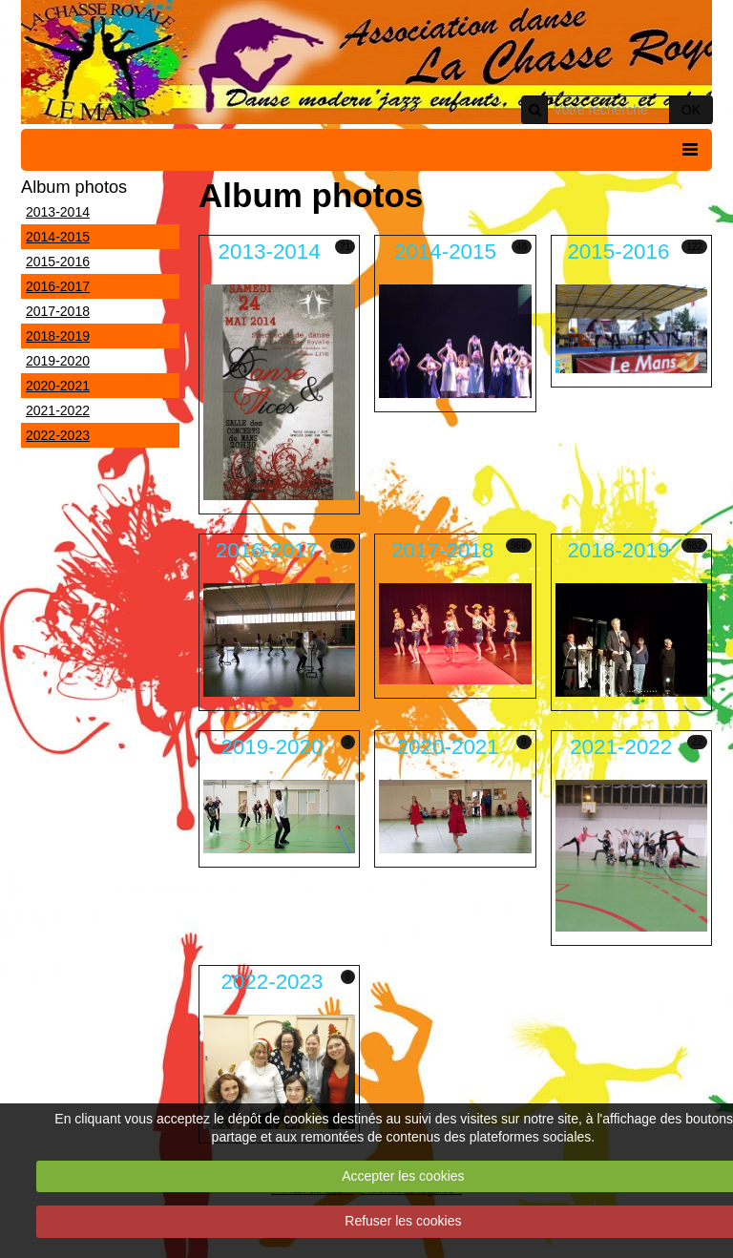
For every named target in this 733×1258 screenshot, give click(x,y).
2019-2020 (58, 360)
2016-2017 (58, 286)
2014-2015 (58, 236)
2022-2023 (58, 435)
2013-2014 (58, 212)
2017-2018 (58, 311)
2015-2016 (58, 261)
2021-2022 (58, 410)
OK (691, 109)
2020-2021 (58, 385)
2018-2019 (58, 336)
